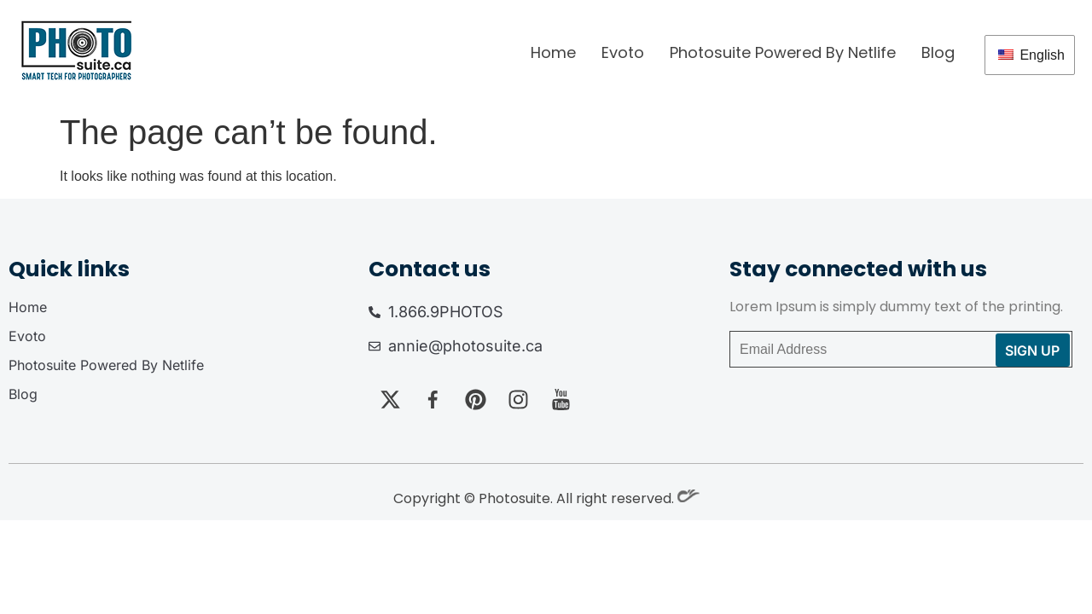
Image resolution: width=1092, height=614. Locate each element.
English (1031, 55)
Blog (938, 52)
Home (553, 52)
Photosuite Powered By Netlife (783, 52)
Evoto (622, 52)
